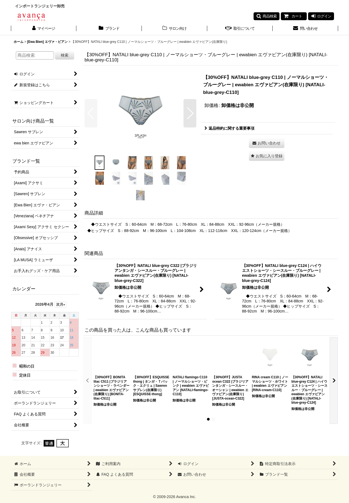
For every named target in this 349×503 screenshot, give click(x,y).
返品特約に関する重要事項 (229, 128)
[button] (266, 16)
